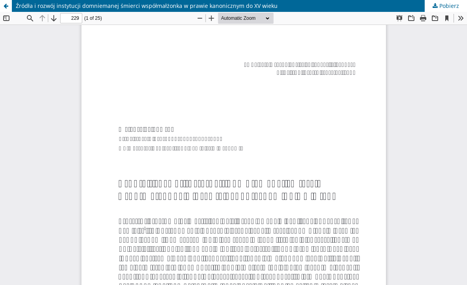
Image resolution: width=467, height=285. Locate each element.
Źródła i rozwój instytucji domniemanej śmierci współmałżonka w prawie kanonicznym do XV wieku (147, 6)
